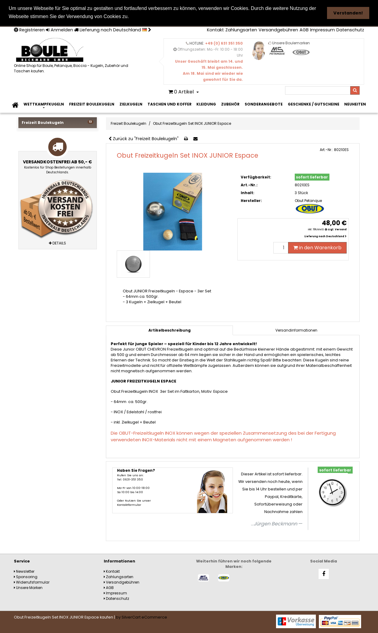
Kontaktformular (129, 504)
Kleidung (206, 103)
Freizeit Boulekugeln (91, 103)
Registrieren (29, 30)
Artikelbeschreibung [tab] (169, 329)
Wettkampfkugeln (44, 103)
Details (57, 242)
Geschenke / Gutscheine (313, 103)
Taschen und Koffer (170, 103)
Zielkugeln (130, 103)
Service (22, 560)
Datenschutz (350, 30)
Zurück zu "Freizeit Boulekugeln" (144, 138)
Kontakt (215, 30)
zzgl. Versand (337, 229)
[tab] (296, 330)
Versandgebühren (278, 30)
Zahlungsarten (241, 30)
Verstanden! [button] (348, 13)
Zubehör (230, 103)
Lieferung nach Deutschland (112, 30)
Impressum (322, 30)
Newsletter (24, 571)
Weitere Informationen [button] (158, 16)
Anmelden (59, 30)
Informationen (119, 560)
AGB (304, 30)
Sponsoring (25, 576)
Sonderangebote (264, 103)
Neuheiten (355, 103)
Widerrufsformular (31, 581)
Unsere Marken (28, 587)
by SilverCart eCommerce (141, 616)
